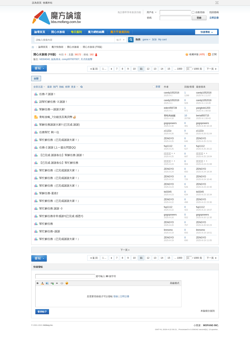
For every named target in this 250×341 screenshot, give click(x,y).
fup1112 (168, 146)
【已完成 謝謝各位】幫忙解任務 (58, 162)
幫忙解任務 (46, 223)
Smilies (67, 283)
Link (52, 283)
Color (42, 283)
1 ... (104, 68)
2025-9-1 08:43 (203, 118)
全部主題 (38, 86)
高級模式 (174, 283)
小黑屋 (197, 325)
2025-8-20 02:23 (204, 225)
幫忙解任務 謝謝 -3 (50, 208)
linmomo (168, 230)
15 (169, 68)
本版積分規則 (208, 311)
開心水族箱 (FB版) (44, 54)
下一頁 (210, 68)
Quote (57, 283)
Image (47, 283)
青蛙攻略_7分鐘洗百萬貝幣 (55, 116)
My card (162, 39)
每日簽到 (76, 31)
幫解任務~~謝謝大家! (52, 109)
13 (155, 68)
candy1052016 (171, 92)
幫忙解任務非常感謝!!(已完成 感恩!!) (61, 216)
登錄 (115, 296)
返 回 (95, 68)
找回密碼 (214, 12)
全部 (36, 78)
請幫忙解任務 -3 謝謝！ (53, 101)
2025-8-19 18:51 (204, 233)
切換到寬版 (216, 2)
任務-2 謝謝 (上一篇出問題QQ (57, 147)
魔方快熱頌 (57, 47)
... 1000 (178, 68)
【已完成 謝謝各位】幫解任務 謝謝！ (62, 155)
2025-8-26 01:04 (204, 133)
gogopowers (170, 123)
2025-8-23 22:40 (204, 187)
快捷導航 (205, 32)
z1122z (167, 130)
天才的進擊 (86, 59)
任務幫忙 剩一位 (49, 132)
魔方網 (32, 47)
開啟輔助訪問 (213, 2)
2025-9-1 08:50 (203, 110)
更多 (73, 86)
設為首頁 (36, 2)
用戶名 (150, 12)
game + (146, 39)
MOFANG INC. (211, 325)
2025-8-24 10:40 (204, 179)
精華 (67, 86)
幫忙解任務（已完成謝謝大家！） (59, 139)
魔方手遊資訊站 (119, 31)
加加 (154, 39)
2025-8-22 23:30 (204, 202)
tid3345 (167, 191)
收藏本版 (197, 54)
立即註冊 (214, 17)
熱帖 (61, 86)
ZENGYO (169, 138)
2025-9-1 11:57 (203, 95)
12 (148, 68)
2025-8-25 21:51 (204, 141)
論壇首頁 (39, 31)
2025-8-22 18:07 (204, 210)
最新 (49, 86)
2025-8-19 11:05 (204, 240)
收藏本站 (47, 2)
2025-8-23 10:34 (204, 194)
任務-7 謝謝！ (47, 94)
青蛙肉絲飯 (170, 115)
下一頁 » (125, 250)
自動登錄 (198, 12)
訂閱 (214, 54)
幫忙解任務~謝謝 (49, 231)
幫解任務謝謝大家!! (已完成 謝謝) (59, 124)
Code (62, 283)
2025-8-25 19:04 (204, 156)
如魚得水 (56, 59)
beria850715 (202, 115)
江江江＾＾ (170, 153)
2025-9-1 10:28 (203, 103)
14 (162, 68)
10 (134, 68)
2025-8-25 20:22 (204, 149)
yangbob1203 (203, 108)
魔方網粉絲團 (96, 31)
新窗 (158, 86)
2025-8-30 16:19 (204, 126)
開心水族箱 (58, 31)
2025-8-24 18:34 (204, 171)
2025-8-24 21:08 (204, 164)
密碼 (149, 17)
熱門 (55, 86)
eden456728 (170, 108)
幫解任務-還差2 (48, 193)
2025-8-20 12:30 (204, 217)
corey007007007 (70, 59)
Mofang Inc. (48, 325)
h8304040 (44, 59)
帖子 (119, 40)
